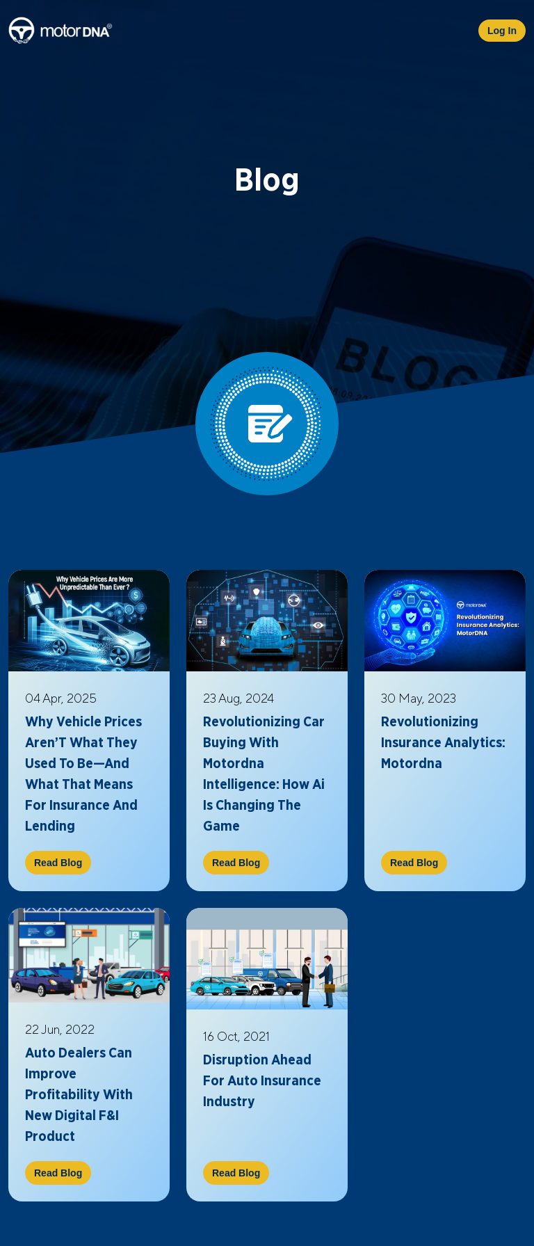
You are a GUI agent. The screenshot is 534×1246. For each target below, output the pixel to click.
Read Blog (58, 862)
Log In (502, 30)
